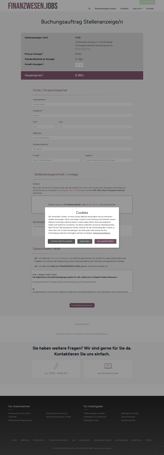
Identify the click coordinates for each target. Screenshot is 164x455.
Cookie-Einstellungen (61, 241)
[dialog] (82, 227)
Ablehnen (84, 241)
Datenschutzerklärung (101, 233)
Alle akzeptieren (105, 241)
